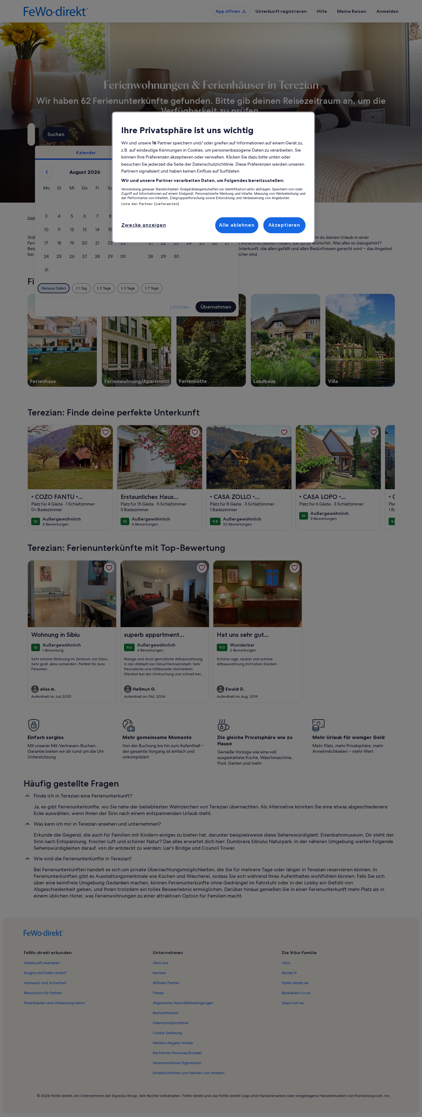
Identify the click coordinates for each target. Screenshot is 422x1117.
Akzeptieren (284, 225)
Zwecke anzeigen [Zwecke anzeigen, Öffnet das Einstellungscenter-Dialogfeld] (143, 225)
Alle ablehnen (236, 225)
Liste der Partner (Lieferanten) (150, 204)
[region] (213, 177)
